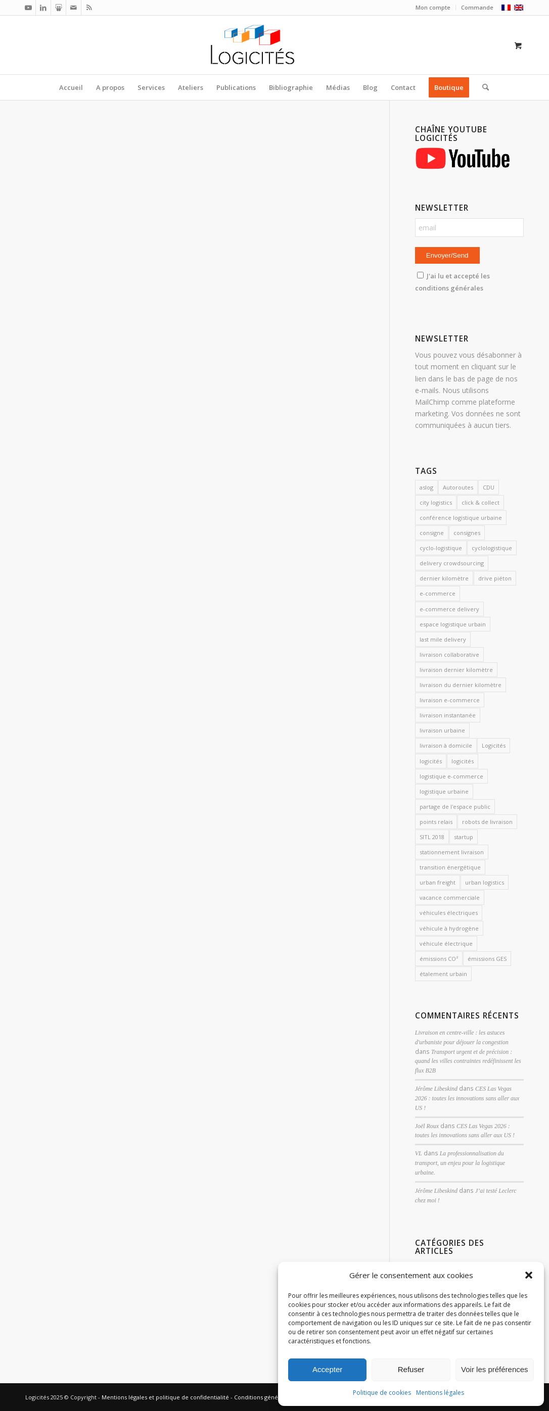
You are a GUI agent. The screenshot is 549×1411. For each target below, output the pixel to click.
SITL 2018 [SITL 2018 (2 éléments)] (432, 837)
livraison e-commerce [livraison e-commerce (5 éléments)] (450, 700)
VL (418, 1153)
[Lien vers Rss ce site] (89, 7)
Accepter (327, 1369)
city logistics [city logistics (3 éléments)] (436, 502)
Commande (477, 7)
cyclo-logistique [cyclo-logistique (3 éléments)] (441, 548)
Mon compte (433, 7)
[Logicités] (275, 45)
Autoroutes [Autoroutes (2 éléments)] (458, 487)
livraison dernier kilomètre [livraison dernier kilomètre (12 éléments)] (456, 669)
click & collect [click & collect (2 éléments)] (480, 502)
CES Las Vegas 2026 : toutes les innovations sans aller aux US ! (467, 1098)
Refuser (411, 1369)
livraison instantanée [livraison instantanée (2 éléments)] (448, 715)
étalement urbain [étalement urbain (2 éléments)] (443, 974)
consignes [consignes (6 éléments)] (466, 533)
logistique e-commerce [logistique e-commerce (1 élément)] (451, 776)
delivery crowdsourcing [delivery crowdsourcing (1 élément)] (452, 563)
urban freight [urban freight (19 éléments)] (437, 882)
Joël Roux (427, 1126)
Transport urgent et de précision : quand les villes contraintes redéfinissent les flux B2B (468, 1061)
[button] (529, 1275)
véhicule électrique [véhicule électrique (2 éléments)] (446, 943)
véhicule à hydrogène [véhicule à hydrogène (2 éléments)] (449, 928)
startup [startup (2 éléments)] (463, 837)
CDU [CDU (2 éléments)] (488, 487)
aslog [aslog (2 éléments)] (426, 487)
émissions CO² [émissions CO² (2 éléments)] (439, 958)
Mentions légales (440, 1392)
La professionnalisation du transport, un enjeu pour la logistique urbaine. (460, 1163)
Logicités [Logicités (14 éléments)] (494, 745)
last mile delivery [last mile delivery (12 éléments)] (443, 639)
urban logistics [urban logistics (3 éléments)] (484, 882)
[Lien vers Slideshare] (58, 7)
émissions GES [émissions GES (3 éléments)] (487, 958)
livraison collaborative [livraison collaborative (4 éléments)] (449, 654)
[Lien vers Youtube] (28, 7)
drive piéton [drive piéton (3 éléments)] (495, 578)
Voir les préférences (494, 1369)
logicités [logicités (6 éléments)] (462, 761)
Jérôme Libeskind (436, 1088)
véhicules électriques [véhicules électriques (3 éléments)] (449, 912)
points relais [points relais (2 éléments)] (436, 821)
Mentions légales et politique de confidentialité (165, 1397)
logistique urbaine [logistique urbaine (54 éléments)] (444, 791)
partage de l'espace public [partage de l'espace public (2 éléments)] (455, 806)
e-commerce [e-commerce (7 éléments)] (437, 593)
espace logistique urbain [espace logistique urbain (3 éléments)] (453, 624)
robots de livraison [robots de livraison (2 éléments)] (487, 821)
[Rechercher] (482, 87)
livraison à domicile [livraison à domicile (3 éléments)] (446, 745)
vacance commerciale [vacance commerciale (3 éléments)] (450, 897)
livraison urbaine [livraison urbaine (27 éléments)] (442, 730)
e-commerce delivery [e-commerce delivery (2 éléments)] (449, 609)
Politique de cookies (382, 1392)
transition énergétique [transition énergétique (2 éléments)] (450, 867)
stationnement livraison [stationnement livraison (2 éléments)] (452, 852)
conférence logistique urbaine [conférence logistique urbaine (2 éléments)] (461, 517)
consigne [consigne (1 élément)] (432, 533)
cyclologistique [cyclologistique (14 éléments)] (492, 548)
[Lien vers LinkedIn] (43, 7)
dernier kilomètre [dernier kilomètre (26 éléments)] (444, 578)
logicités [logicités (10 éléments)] (431, 761)
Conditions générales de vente (275, 1397)
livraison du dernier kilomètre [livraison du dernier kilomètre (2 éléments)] (460, 685)
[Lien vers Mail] (73, 7)
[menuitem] (433, 7)
